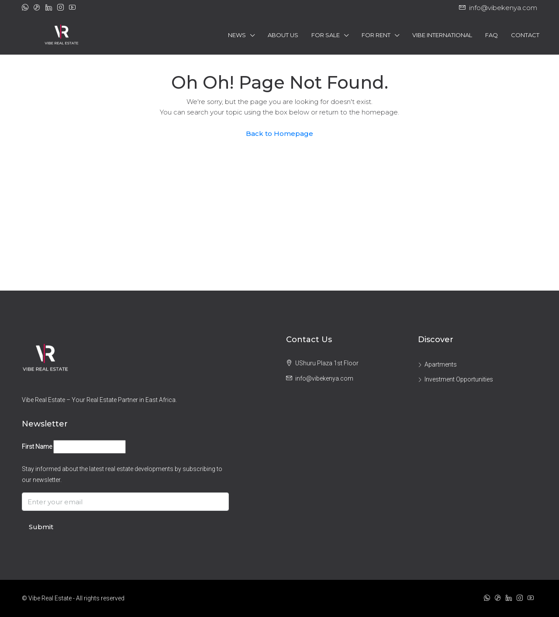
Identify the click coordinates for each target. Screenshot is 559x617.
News (237, 34)
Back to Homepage (279, 133)
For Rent (376, 34)
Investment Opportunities (458, 379)
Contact (525, 34)
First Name (37, 446)
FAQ (491, 34)
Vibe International (442, 34)
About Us (283, 34)
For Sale (325, 34)
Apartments (440, 364)
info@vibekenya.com (324, 378)
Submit (41, 527)
